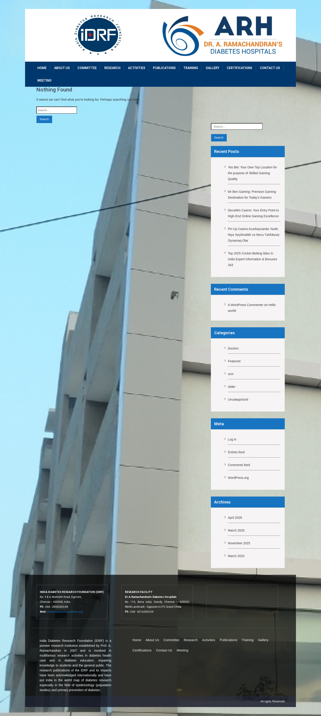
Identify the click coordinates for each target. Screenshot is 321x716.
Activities (136, 68)
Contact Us (270, 68)
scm (231, 374)
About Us (62, 68)
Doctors (233, 348)
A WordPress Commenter (245, 305)
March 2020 (236, 556)
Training (190, 68)
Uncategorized (238, 399)
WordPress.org (238, 478)
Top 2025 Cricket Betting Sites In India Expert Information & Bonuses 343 (252, 259)
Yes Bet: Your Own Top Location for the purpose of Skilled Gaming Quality (252, 173)
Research (112, 68)
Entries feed (236, 452)
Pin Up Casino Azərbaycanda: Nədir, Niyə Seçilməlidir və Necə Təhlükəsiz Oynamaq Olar (254, 234)
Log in (232, 439)
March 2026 (236, 530)
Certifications (239, 68)
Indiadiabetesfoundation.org (65, 611)
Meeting (44, 80)
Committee (87, 68)
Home (42, 68)
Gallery (212, 68)
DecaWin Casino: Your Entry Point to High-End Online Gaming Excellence (253, 213)
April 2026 (235, 517)
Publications (164, 68)
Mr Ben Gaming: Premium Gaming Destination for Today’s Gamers (252, 194)
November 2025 (239, 543)
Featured (234, 361)
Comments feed (239, 465)
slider (231, 386)
